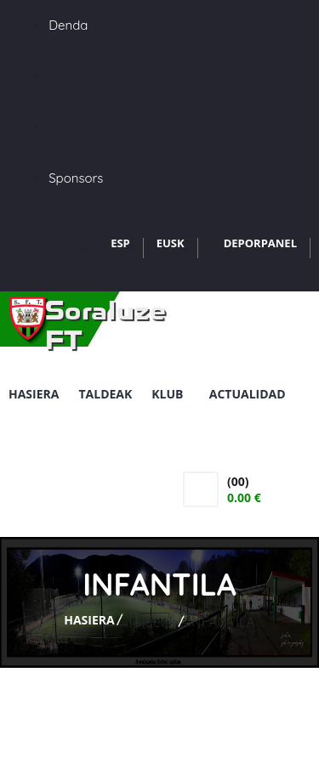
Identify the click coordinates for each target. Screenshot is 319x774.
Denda (68, 25)
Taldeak (105, 394)
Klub (170, 394)
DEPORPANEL (260, 243)
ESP (120, 243)
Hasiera (34, 394)
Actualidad (247, 394)
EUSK (171, 243)
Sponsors (75, 178)
